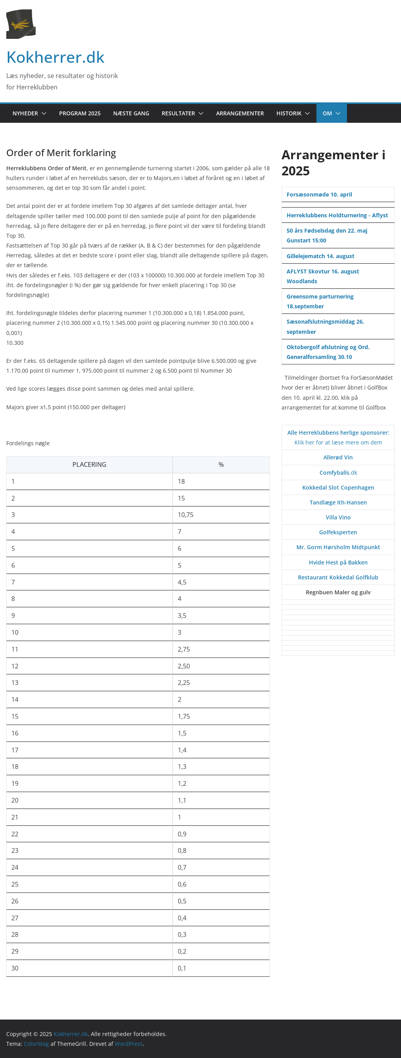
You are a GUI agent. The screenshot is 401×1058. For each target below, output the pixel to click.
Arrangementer (240, 113)
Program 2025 (80, 113)
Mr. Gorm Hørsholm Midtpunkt (338, 547)
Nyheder (25, 113)
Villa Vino (338, 517)
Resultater (178, 113)
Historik (289, 113)
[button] (42, 113)
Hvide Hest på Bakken (338, 562)
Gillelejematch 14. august (320, 256)
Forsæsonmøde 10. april (319, 194)
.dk (338, 472)
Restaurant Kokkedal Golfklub (338, 577)
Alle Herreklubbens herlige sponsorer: (338, 432)
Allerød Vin (338, 457)
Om (327, 113)
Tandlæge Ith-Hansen (338, 502)
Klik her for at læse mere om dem (338, 442)
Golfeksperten (338, 532)
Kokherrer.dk (55, 56)
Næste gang (131, 113)
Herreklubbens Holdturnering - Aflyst (337, 215)
